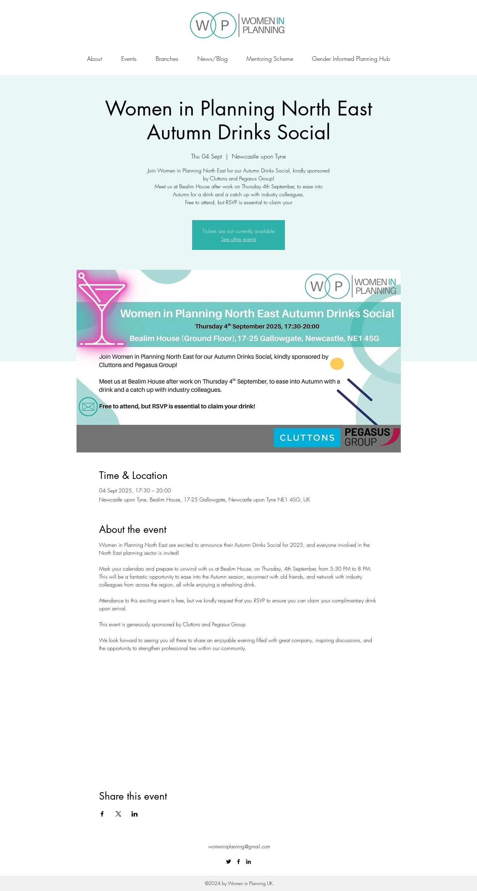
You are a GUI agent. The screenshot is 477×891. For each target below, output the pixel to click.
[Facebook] (238, 861)
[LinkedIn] (248, 861)
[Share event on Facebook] (102, 814)
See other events (238, 239)
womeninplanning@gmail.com (239, 846)
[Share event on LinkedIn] (135, 814)
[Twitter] (228, 861)
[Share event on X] (118, 814)
